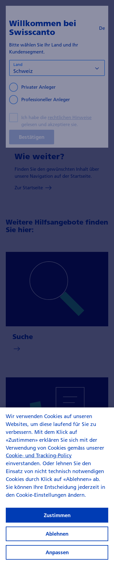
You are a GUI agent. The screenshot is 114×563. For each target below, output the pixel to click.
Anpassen (57, 555)
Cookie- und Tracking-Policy (39, 458)
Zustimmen (57, 518)
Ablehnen (57, 536)
